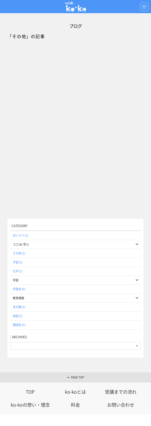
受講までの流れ (121, 392)
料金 (75, 405)
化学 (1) (18, 271)
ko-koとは (75, 392)
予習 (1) (18, 262)
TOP (30, 392)
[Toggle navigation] (144, 7)
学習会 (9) (19, 289)
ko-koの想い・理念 (30, 405)
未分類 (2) (19, 306)
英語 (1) (18, 315)
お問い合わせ (120, 405)
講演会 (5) (19, 324)
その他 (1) (19, 253)
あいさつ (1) (20, 235)
